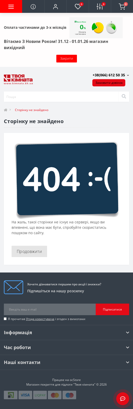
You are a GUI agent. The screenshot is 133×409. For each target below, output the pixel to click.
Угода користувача (40, 319)
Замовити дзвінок (109, 82)
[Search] (123, 97)
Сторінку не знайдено (31, 110)
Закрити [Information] (66, 58)
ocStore (75, 380)
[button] (55, 6)
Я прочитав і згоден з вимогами (46, 319)
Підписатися (112, 309)
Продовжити (29, 251)
